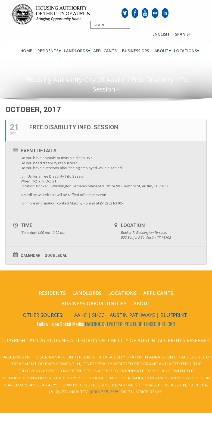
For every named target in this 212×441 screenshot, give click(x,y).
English (160, 34)
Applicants (105, 50)
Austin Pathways (132, 315)
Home (26, 50)
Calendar (30, 255)
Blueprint (173, 315)
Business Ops (135, 50)
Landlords (76, 50)
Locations (185, 50)
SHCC (98, 315)
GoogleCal (56, 255)
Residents (48, 50)
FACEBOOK (94, 323)
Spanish (183, 34)
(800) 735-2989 (105, 391)
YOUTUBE (133, 323)
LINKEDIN (152, 323)
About (161, 50)
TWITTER (114, 323)
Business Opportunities (94, 303)
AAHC (80, 315)
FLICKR (168, 323)
